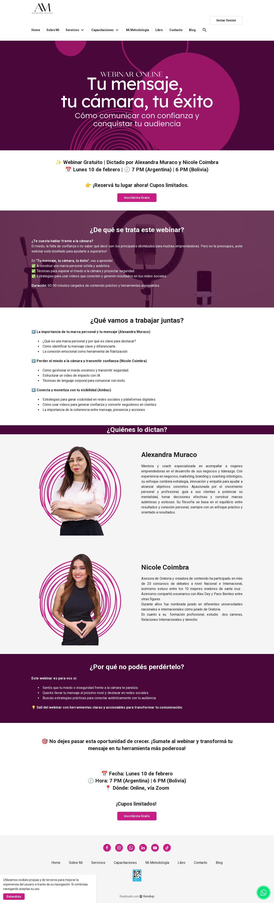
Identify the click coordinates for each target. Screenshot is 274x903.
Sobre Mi (76, 863)
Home (55, 863)
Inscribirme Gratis (137, 197)
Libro (181, 863)
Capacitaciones (125, 863)
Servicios (98, 863)
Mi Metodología (157, 863)
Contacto (200, 863)
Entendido (14, 896)
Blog (219, 863)
